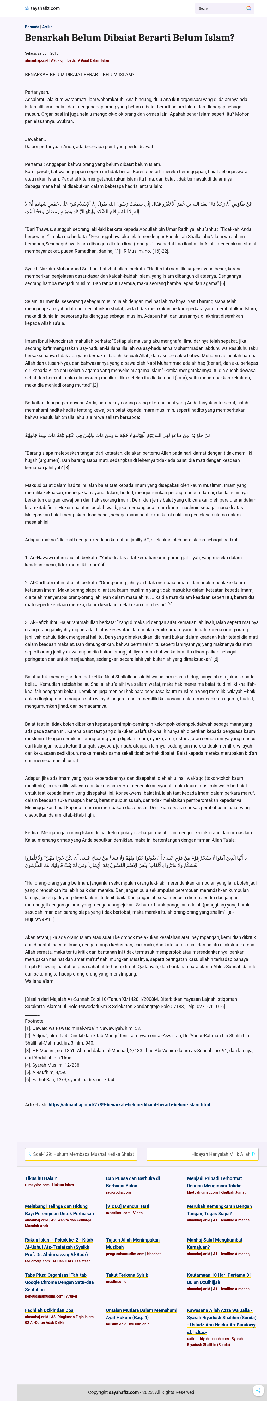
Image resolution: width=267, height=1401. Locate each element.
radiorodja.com (118, 1192)
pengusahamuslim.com (125, 1254)
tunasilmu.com (118, 1213)
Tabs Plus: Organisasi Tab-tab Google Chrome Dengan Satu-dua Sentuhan (59, 1282)
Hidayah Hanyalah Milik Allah (223, 1154)
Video (138, 1213)
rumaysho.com (37, 1185)
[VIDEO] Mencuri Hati (127, 1206)
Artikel (47, 26)
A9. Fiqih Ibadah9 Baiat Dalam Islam (80, 60)
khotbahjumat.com (202, 1192)
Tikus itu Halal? (41, 1178)
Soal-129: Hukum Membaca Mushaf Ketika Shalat (81, 1154)
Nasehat (154, 1254)
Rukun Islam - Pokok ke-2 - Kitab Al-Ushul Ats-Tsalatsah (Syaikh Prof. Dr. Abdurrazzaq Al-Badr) (59, 1247)
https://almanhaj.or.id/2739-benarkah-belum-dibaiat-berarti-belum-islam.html (129, 1104)
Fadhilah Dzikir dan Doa (49, 1310)
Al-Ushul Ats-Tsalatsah (71, 1261)
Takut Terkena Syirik (127, 1275)
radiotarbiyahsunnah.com (208, 1339)
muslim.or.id (116, 1282)
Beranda (32, 26)
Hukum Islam (63, 1185)
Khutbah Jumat (233, 1192)
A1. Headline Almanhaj (232, 1220)
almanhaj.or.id (36, 60)
